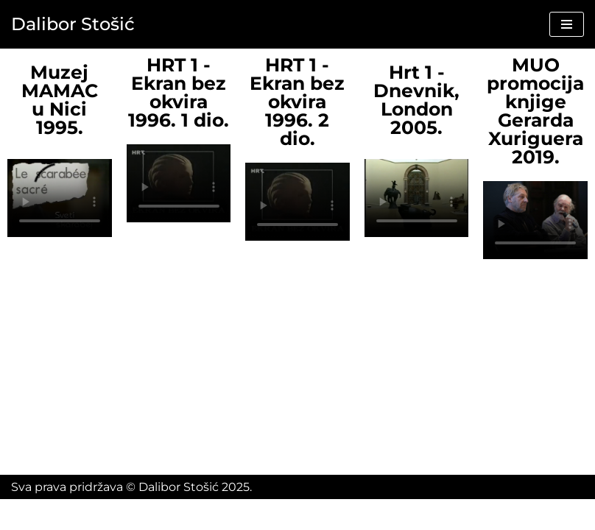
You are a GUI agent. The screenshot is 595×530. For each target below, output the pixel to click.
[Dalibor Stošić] (73, 24)
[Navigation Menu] (566, 24)
